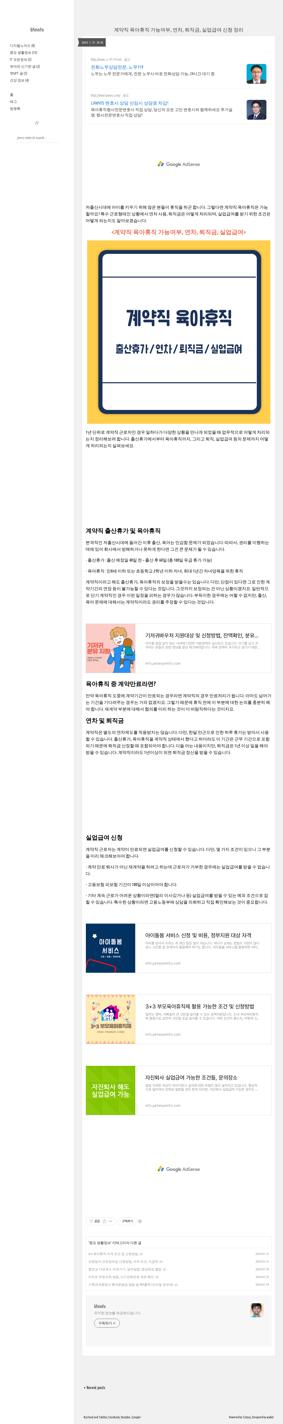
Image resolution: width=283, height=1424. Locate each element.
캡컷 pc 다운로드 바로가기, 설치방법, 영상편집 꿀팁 (124, 1269)
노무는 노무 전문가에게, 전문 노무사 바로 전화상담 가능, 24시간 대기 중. (153, 73)
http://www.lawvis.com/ (105, 95)
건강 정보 (19, 80)
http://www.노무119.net (106, 59)
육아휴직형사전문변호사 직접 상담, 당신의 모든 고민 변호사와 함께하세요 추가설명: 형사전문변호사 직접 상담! (161, 112)
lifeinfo (37, 29)
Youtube (125, 1417)
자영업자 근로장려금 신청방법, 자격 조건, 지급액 (123, 1261)
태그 (13, 102)
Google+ (136, 1417)
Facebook (114, 1417)
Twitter (103, 1417)
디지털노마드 (22, 46)
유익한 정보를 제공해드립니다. (117, 1313)
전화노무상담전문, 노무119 (117, 66)
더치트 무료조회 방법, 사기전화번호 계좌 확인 (121, 1277)
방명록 (15, 109)
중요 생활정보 (23, 53)
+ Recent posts (94, 1387)
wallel (270, 1417)
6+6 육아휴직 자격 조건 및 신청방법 (113, 1253)
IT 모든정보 (20, 59)
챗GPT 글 (18, 73)
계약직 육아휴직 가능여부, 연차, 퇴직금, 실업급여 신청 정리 (178, 29)
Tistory (247, 1417)
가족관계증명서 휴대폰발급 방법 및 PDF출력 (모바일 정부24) (130, 1284)
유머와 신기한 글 (25, 66)
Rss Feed (88, 1417)
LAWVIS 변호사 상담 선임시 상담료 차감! (129, 102)
